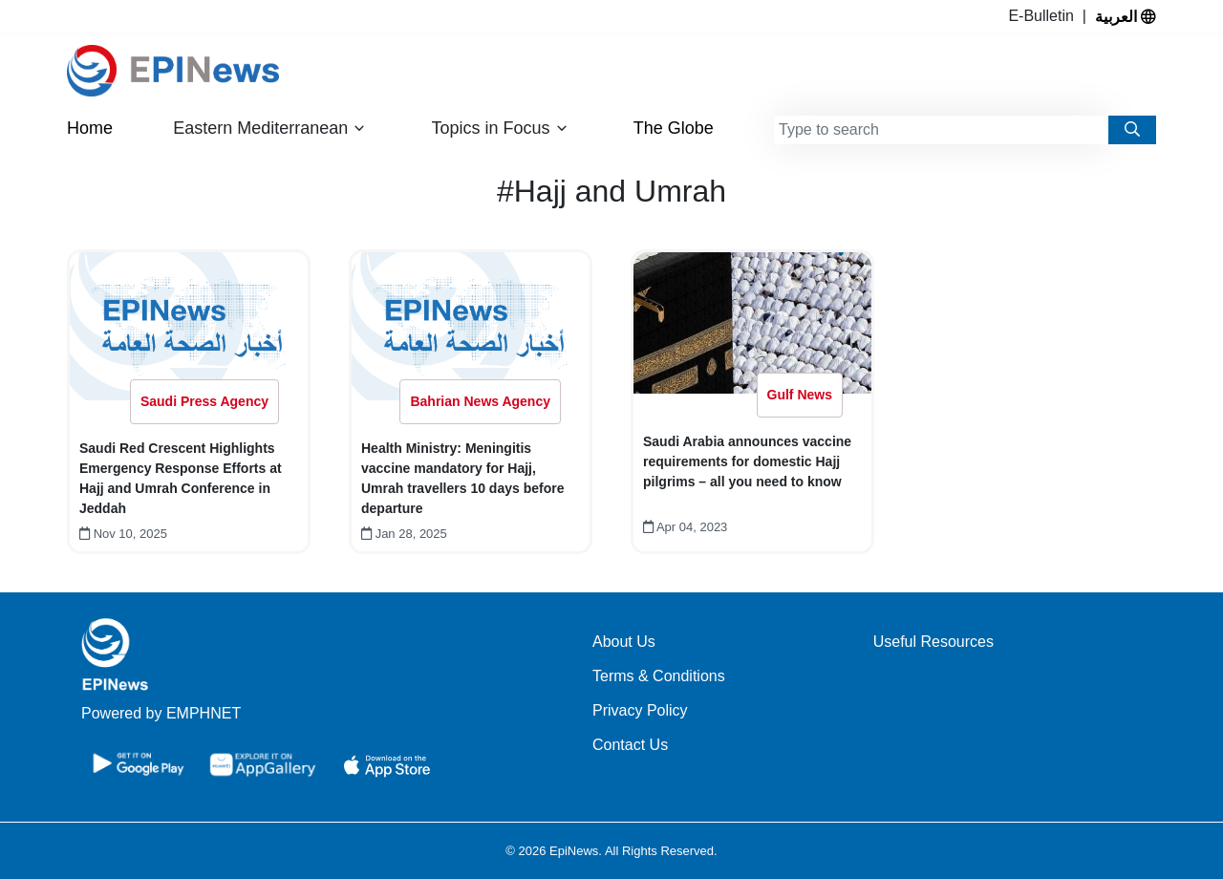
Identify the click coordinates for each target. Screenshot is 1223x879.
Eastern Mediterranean (269, 128)
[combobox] (941, 130)
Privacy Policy (640, 710)
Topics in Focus (500, 128)
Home (90, 128)
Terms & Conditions (658, 676)
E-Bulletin (1045, 16)
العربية (1125, 16)
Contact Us (630, 745)
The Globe (673, 128)
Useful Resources (933, 641)
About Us (623, 641)
